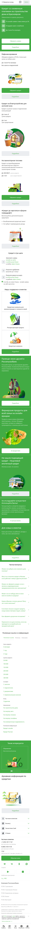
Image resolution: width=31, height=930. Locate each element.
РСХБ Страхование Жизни (9, 890)
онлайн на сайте (11, 260)
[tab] (15, 570)
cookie (13, 916)
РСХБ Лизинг (5, 896)
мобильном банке (12, 277)
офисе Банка (16, 264)
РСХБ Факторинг (6, 900)
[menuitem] (15, 818)
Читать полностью (7, 921)
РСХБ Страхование (7, 886)
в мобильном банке (12, 262)
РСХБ (5, 916)
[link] (15, 41)
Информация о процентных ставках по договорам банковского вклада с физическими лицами (13, 910)
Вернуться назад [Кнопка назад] (7, 2)
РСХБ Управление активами (9, 893)
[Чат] (20, 2)
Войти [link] (26, 2)
